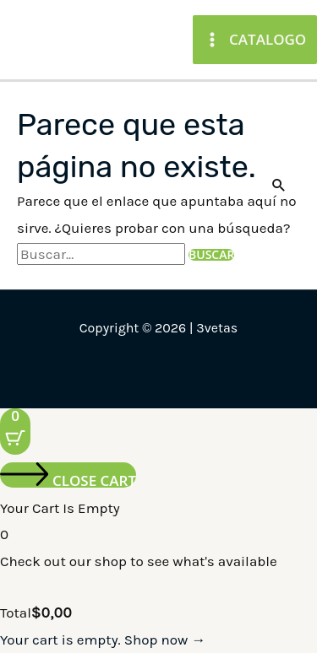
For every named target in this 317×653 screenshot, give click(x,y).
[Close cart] (68, 475)
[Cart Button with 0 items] (15, 431)
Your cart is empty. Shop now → (102, 639)
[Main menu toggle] (255, 39)
